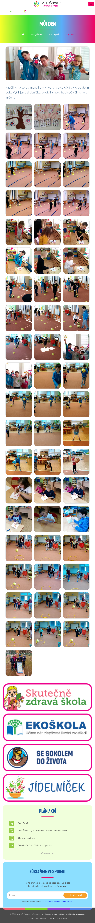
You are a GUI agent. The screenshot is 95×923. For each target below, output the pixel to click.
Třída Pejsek (53, 34)
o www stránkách (58, 914)
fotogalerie (36, 34)
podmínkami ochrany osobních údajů (58, 901)
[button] (91, 4)
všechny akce (47, 853)
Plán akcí (47, 811)
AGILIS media (62, 918)
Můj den (69, 34)
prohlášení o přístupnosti (75, 914)
